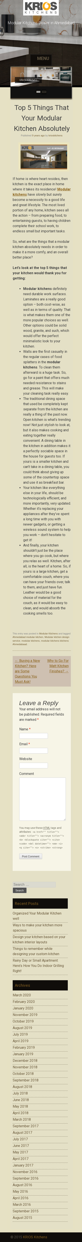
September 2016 (25, 1178)
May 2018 (20, 1106)
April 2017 (20, 1159)
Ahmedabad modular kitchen (28, 637)
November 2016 (25, 1172)
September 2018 (25, 1080)
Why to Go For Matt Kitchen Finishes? (58, 666)
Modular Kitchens (48, 633)
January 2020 (23, 1008)
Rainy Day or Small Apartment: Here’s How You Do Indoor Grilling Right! (38, 965)
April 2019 (20, 1041)
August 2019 (22, 1028)
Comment (26, 774)
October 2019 (23, 1021)
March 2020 (22, 995)
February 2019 (24, 1047)
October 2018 (23, 1074)
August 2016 (22, 1185)
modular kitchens (30, 640)
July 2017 (20, 1139)
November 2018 (25, 1067)
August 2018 (22, 1087)
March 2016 (22, 1205)
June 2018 (21, 1100)
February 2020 (24, 1002)
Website (25, 759)
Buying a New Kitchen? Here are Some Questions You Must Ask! (27, 671)
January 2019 (23, 1054)
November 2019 (25, 1015)
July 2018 (20, 1093)
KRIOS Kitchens (35, 1237)
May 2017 (20, 1152)
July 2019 (20, 1034)
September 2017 (25, 1126)
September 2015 (25, 1211)
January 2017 (23, 1165)
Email (24, 744)
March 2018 (22, 1119)
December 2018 (25, 1061)
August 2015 (22, 1218)
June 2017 (21, 1146)
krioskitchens (56, 135)
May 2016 (20, 1191)
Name (25, 729)
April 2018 (20, 1113)
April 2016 (20, 1198)
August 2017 (22, 1133)
